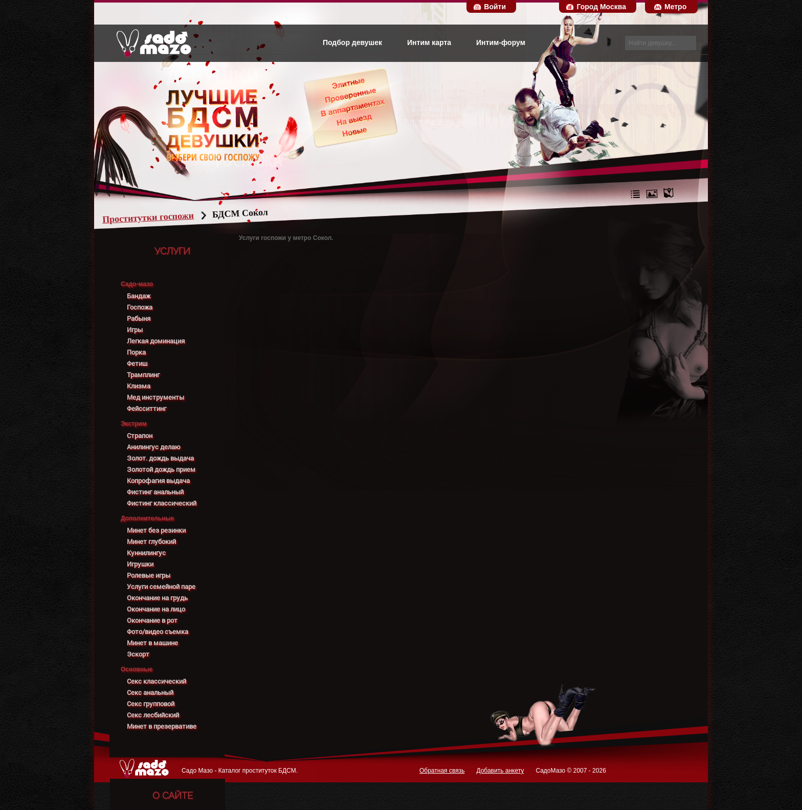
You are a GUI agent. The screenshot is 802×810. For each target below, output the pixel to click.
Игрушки (140, 564)
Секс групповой (150, 704)
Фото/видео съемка (157, 632)
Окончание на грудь (157, 598)
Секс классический (156, 681)
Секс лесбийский (153, 715)
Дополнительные (147, 518)
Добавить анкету (500, 770)
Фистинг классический (161, 503)
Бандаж (138, 296)
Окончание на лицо (156, 609)
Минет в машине (152, 643)
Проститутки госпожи (168, 217)
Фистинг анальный (155, 492)
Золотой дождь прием (161, 469)
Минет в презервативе (161, 726)
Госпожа (139, 307)
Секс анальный (150, 692)
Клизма (138, 386)
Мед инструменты (155, 397)
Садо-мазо (137, 284)
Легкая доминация (156, 341)
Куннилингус (146, 553)
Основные (136, 669)
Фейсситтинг (146, 408)
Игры (135, 330)
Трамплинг (143, 375)
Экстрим (134, 423)
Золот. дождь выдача (160, 458)
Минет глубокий (151, 541)
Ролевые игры (148, 575)
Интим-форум (500, 42)
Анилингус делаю (154, 447)
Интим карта (429, 42)
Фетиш (137, 363)
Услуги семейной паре (161, 586)
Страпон (139, 436)
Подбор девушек (352, 42)
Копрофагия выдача (158, 481)
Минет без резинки (156, 530)
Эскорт (138, 654)
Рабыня (138, 318)
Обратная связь (441, 770)
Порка (136, 352)
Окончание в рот (152, 620)
